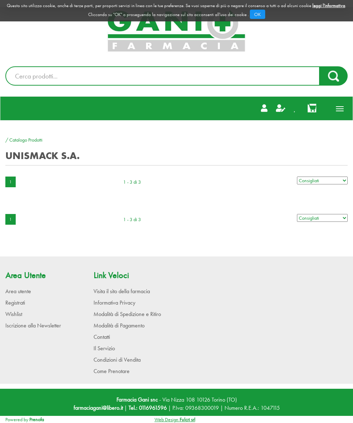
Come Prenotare (112, 371)
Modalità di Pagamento (119, 325)
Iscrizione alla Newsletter (33, 325)
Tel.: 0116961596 (147, 408)
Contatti (102, 337)
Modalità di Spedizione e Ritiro (127, 314)
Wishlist (13, 314)
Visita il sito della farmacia (122, 291)
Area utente (18, 291)
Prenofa (36, 419)
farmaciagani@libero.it (98, 408)
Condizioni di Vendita (117, 359)
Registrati (15, 302)
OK (257, 14)
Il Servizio (104, 348)
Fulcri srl (187, 419)
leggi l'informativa (328, 5)
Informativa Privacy (114, 302)
